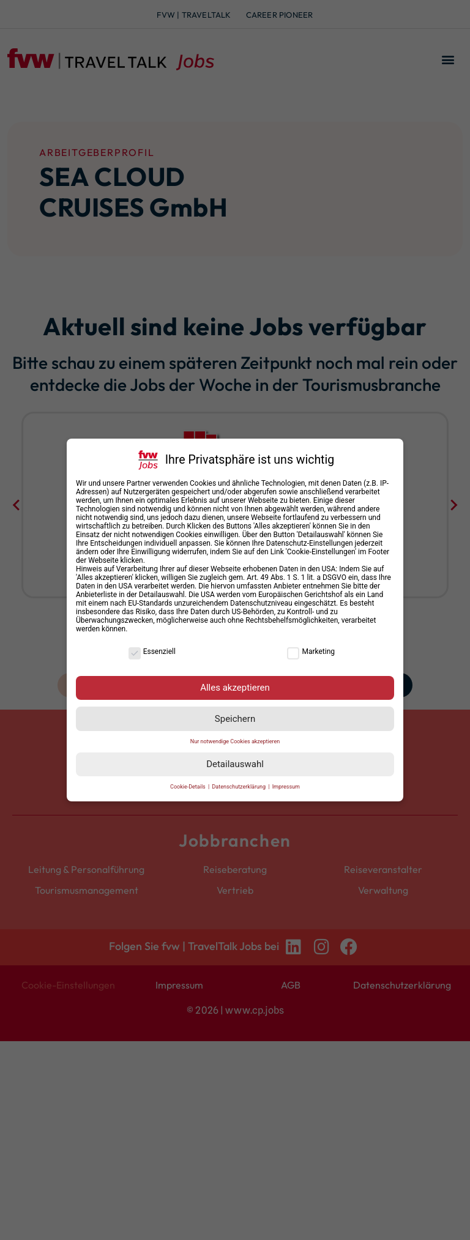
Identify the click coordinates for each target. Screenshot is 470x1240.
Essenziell (152, 651)
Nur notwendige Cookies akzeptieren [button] (235, 741)
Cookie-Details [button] (188, 787)
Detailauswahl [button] (235, 764)
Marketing (311, 651)
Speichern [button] (235, 718)
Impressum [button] (286, 787)
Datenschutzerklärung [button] (239, 787)
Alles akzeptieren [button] (235, 687)
